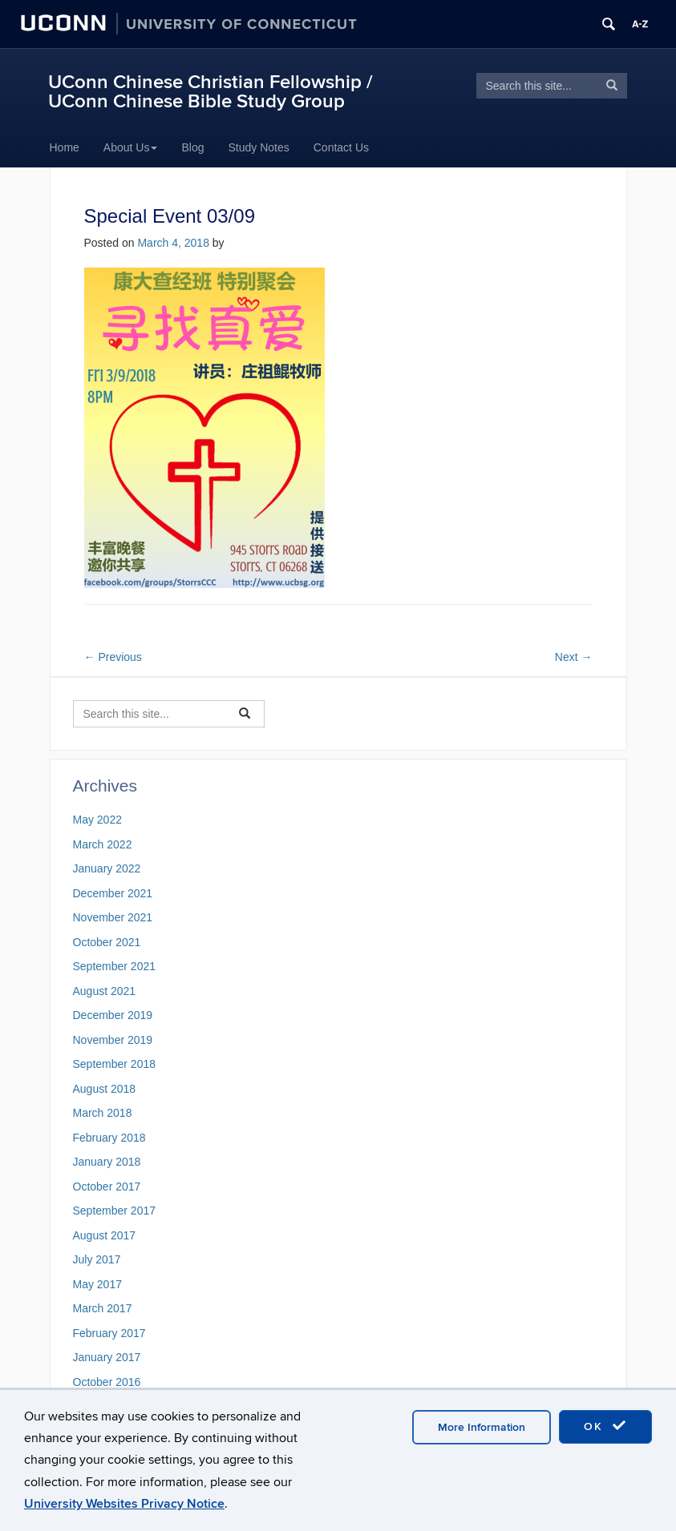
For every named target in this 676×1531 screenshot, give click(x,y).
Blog (192, 147)
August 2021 (104, 991)
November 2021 (113, 917)
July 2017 (97, 1259)
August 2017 (104, 1235)
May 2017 (97, 1284)
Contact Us (341, 147)
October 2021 (107, 942)
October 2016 (107, 1382)
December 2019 (113, 1015)
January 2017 (107, 1357)
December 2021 (113, 893)
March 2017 (102, 1308)
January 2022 (107, 868)
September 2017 (114, 1210)
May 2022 (97, 819)
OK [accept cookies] (605, 1426)
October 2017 (107, 1186)
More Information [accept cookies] (481, 1427)
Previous (113, 657)
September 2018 (114, 1064)
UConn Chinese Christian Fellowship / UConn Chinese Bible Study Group (210, 92)
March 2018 (102, 1112)
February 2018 (109, 1137)
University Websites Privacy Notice (124, 1504)
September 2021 (114, 966)
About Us (130, 147)
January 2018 (107, 1161)
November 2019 (113, 1039)
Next (574, 657)
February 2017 (109, 1333)
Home (64, 147)
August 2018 (104, 1088)
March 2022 (102, 844)
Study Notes (258, 147)
